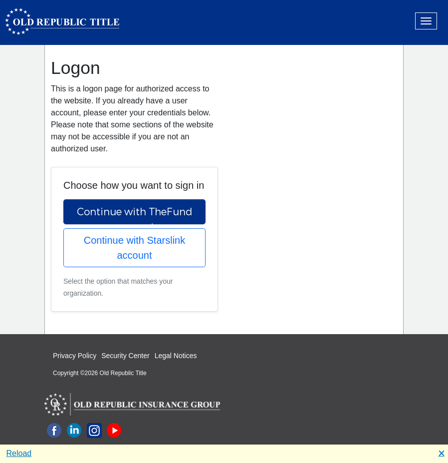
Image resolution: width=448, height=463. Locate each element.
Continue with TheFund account (135, 214)
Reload (19, 453)
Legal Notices (176, 356)
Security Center (125, 356)
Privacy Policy (74, 356)
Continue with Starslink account (134, 248)
